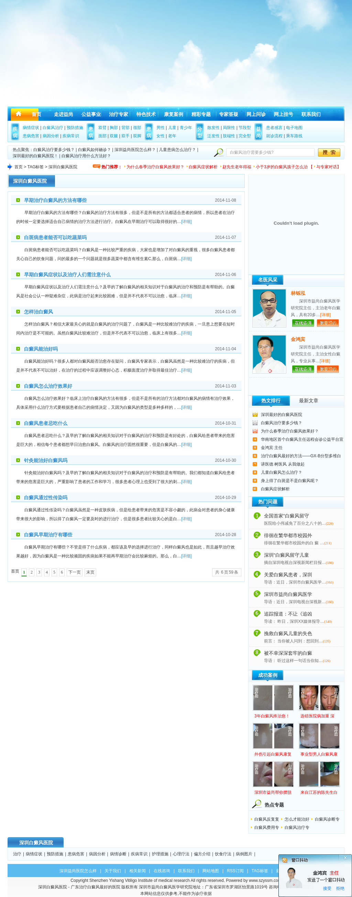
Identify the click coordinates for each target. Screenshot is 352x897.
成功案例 (267, 675)
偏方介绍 (202, 854)
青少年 (186, 127)
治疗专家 (118, 114)
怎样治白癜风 (38, 311)
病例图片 (244, 854)
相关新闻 (137, 870)
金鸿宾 (298, 339)
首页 (36, 114)
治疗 (17, 854)
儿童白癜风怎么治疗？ (281, 472)
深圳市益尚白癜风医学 (288, 594)
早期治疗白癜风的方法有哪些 (55, 200)
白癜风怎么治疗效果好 (48, 386)
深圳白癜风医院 (30, 181)
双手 (125, 136)
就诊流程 (274, 136)
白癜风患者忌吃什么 (45, 423)
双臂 (102, 127)
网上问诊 (256, 114)
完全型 (245, 136)
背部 (125, 127)
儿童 (172, 127)
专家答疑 (228, 114)
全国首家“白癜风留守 (286, 516)
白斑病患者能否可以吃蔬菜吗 (55, 237)
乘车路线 (294, 136)
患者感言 (274, 127)
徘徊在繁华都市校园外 (288, 535)
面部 (102, 136)
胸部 (114, 127)
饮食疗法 (223, 854)
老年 (172, 136)
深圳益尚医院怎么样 (78, 870)
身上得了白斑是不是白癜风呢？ (290, 480)
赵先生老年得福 (236, 166)
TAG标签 (36, 166)
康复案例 (173, 114)
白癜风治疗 (53, 127)
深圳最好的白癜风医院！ (35, 155)
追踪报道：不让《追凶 (288, 614)
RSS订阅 (235, 870)
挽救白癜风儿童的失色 (288, 633)
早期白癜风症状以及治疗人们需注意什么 (67, 274)
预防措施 (75, 127)
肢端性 (229, 136)
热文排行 (270, 400)
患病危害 (31, 136)
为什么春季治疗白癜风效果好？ (155, 166)
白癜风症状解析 (203, 166)
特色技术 (146, 114)
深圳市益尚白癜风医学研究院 (165, 887)
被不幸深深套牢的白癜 (288, 653)
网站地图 (210, 870)
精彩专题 (201, 114)
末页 (90, 572)
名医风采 (267, 279)
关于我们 (112, 870)
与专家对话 (326, 166)
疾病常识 (71, 136)
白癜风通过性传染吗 (45, 497)
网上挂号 (283, 114)
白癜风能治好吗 (41, 349)
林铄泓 (298, 293)
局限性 (229, 127)
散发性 (213, 127)
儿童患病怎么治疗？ (177, 149)
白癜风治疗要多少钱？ (54, 149)
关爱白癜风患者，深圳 (288, 574)
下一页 (74, 572)
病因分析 (51, 136)
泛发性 (213, 136)
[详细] (186, 221)
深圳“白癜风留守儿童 (286, 555)
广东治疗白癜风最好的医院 (95, 887)
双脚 (137, 136)
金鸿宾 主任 (272, 447)
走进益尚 (63, 114)
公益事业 (91, 114)
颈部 (137, 127)
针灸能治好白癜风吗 (45, 460)
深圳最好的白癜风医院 (281, 414)
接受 (327, 888)
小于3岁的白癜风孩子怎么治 (282, 166)
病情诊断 (118, 854)
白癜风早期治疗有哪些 (48, 534)
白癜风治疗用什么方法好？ (86, 155)
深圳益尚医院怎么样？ (135, 149)
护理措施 (160, 854)
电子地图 (294, 127)
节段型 (245, 127)
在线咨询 (162, 870)
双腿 (114, 136)
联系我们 (311, 114)
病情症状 (31, 127)
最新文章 (308, 400)
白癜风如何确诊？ (94, 149)
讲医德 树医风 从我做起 (283, 464)
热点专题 (274, 805)
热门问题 (267, 501)
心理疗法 (181, 854)
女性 (160, 136)
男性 (160, 127)
